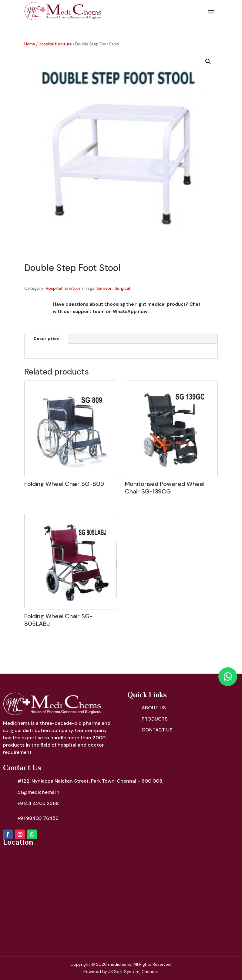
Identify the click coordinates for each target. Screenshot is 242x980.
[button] (208, 61)
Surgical (122, 288)
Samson (104, 288)
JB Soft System (123, 971)
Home (29, 44)
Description (46, 338)
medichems (119, 964)
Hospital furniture (55, 44)
